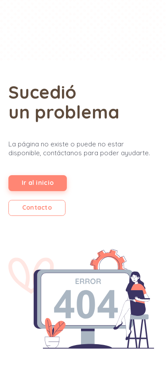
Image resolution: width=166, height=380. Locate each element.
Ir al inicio (38, 183)
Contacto (37, 207)
